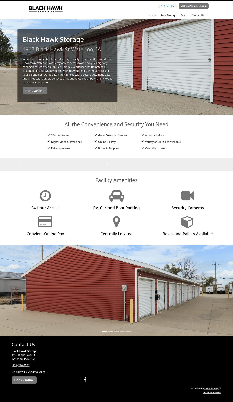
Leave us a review (212, 392)
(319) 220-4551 (168, 6)
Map (183, 15)
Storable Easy (212, 388)
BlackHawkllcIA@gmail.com (28, 372)
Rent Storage (168, 15)
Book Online (24, 380)
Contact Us (197, 15)
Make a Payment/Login (194, 5)
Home (152, 15)
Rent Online (34, 90)
